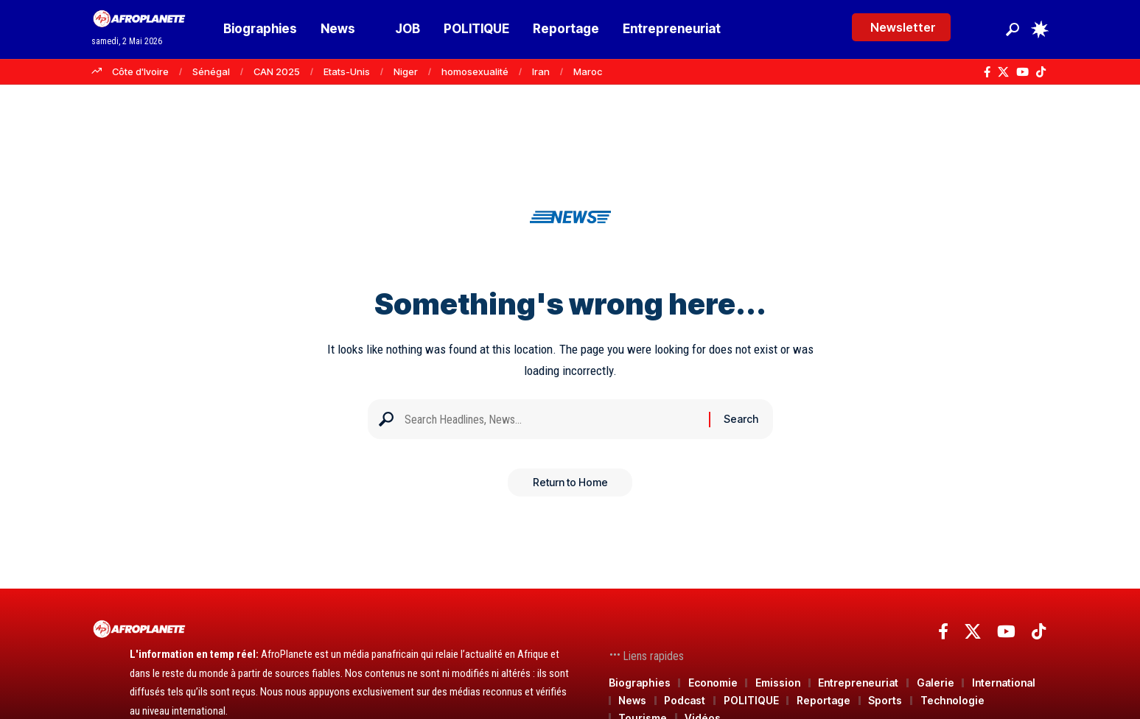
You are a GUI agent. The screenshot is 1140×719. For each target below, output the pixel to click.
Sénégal (211, 71)
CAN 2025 (276, 71)
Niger (406, 71)
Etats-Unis (347, 71)
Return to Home (570, 488)
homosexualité (474, 71)
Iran (541, 71)
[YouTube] (1022, 72)
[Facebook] (987, 72)
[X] (1003, 72)
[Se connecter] (982, 29)
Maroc (587, 71)
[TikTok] (1040, 72)
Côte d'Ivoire (140, 71)
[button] (1012, 29)
